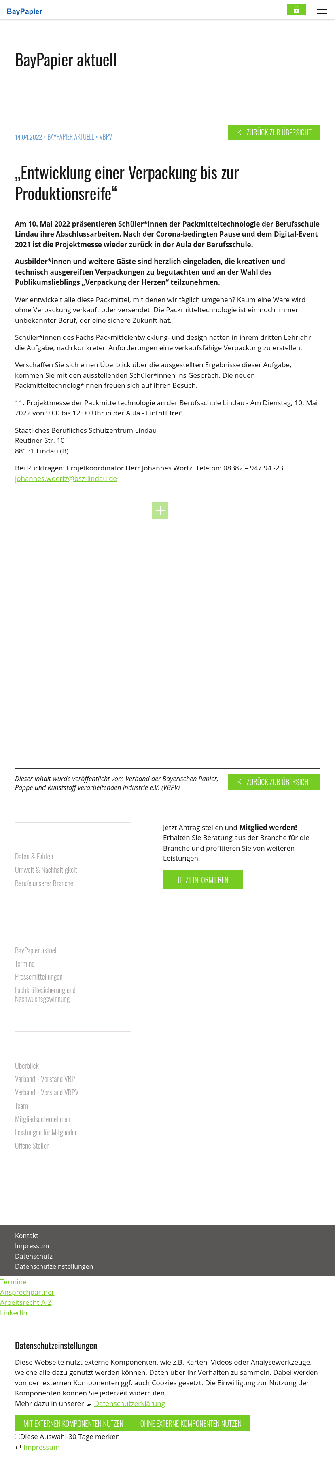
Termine (24, 964)
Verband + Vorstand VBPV (46, 1092)
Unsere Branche (38, 843)
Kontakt (26, 1169)
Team (21, 1106)
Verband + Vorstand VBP (45, 1079)
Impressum (32, 1245)
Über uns (28, 1052)
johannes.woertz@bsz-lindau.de (66, 478)
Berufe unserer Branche (44, 883)
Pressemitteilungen (39, 977)
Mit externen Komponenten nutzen (73, 1423)
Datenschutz (34, 1256)
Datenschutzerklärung (129, 1403)
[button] (16, 1203)
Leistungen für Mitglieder (46, 1132)
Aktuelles (29, 937)
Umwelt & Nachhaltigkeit (46, 870)
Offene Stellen (32, 1146)
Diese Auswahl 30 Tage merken (70, 1436)
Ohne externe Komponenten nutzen (191, 1423)
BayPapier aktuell (36, 950)
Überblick (27, 1066)
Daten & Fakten (34, 857)
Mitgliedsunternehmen (42, 1119)
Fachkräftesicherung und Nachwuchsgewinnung (45, 995)
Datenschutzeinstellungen (54, 1266)
